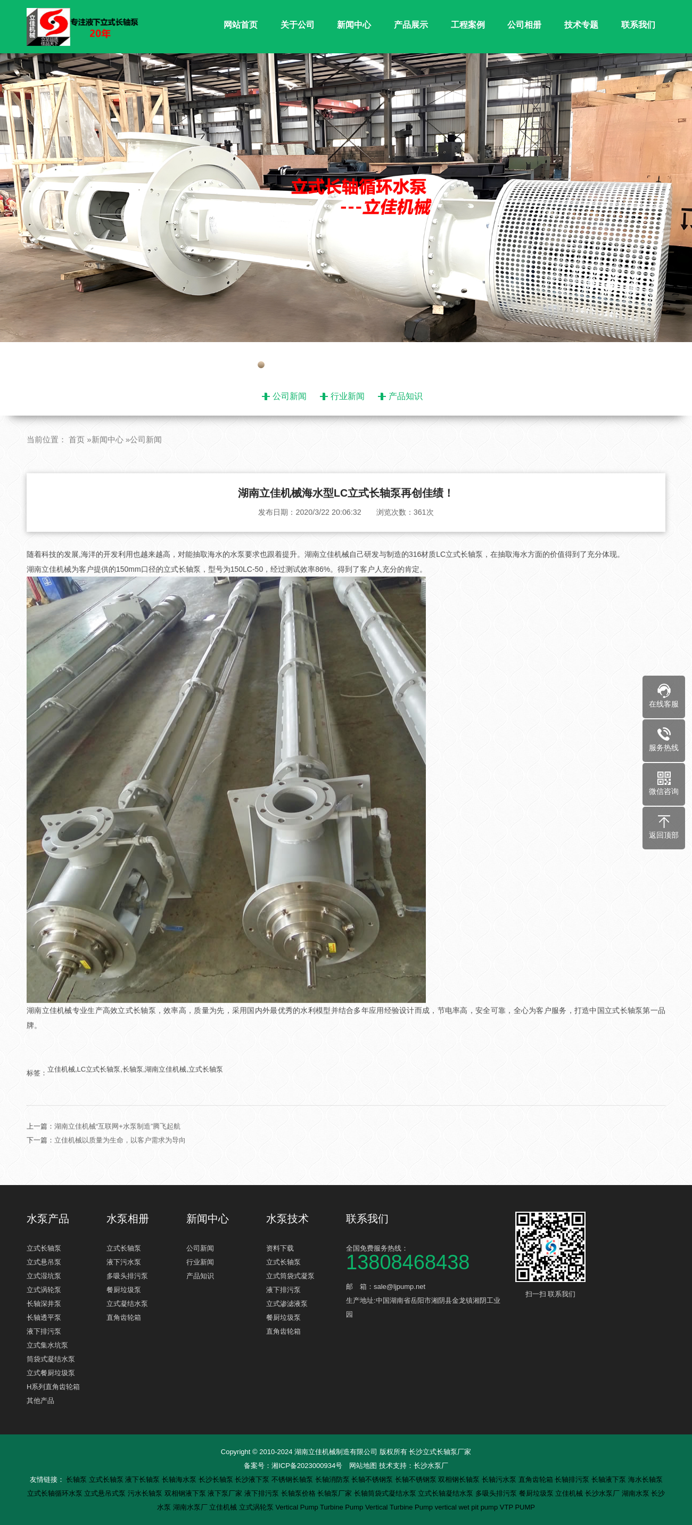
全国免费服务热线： (426, 1256)
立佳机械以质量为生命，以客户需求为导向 (120, 1163)
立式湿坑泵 (44, 1276)
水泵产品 (48, 1218)
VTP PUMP (517, 1507)
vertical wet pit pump (467, 1507)
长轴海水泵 (180, 1479)
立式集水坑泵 (47, 1345)
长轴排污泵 (573, 1479)
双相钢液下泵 (186, 1493)
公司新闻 (290, 396)
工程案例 (468, 24)
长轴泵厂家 (335, 1493)
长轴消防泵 (333, 1479)
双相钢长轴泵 (460, 1479)
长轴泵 (77, 1479)
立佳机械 (570, 1493)
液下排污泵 (44, 1331)
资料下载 (280, 1248)
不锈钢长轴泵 (293, 1479)
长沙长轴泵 (217, 1479)
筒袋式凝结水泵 (51, 1359)
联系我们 (638, 24)
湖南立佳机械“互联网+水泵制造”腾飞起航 (117, 1150)
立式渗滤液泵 (287, 1304)
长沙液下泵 (253, 1479)
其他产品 (40, 1401)
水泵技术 (287, 1218)
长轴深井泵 (44, 1304)
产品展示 (411, 24)
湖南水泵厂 (191, 1507)
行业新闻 (348, 396)
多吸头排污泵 (127, 1276)
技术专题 (581, 24)
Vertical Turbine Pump (400, 1507)
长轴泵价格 (299, 1493)
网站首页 (241, 24)
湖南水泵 (637, 1493)
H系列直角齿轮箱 (53, 1387)
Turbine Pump (342, 1507)
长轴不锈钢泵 (373, 1479)
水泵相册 (127, 1218)
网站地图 (363, 1466)
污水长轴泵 (146, 1493)
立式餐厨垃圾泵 (51, 1373)
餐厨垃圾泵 (123, 1290)
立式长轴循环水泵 (56, 1493)
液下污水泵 (123, 1262)
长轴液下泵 (609, 1479)
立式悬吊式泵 (106, 1493)
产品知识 (406, 396)
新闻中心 (354, 24)
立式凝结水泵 (127, 1304)
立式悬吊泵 (44, 1262)
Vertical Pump (298, 1507)
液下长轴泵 (143, 1479)
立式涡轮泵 (44, 1290)
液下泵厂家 (226, 1493)
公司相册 (524, 24)
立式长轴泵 (44, 1248)
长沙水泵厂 (431, 1466)
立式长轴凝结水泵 (446, 1493)
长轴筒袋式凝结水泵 (386, 1493)
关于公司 (298, 24)
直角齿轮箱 (123, 1317)
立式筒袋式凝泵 (290, 1276)
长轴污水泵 (500, 1479)
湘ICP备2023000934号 (306, 1466)
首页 (77, 463)
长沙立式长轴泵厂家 (440, 1452)
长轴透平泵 (44, 1317)
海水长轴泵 (645, 1479)
